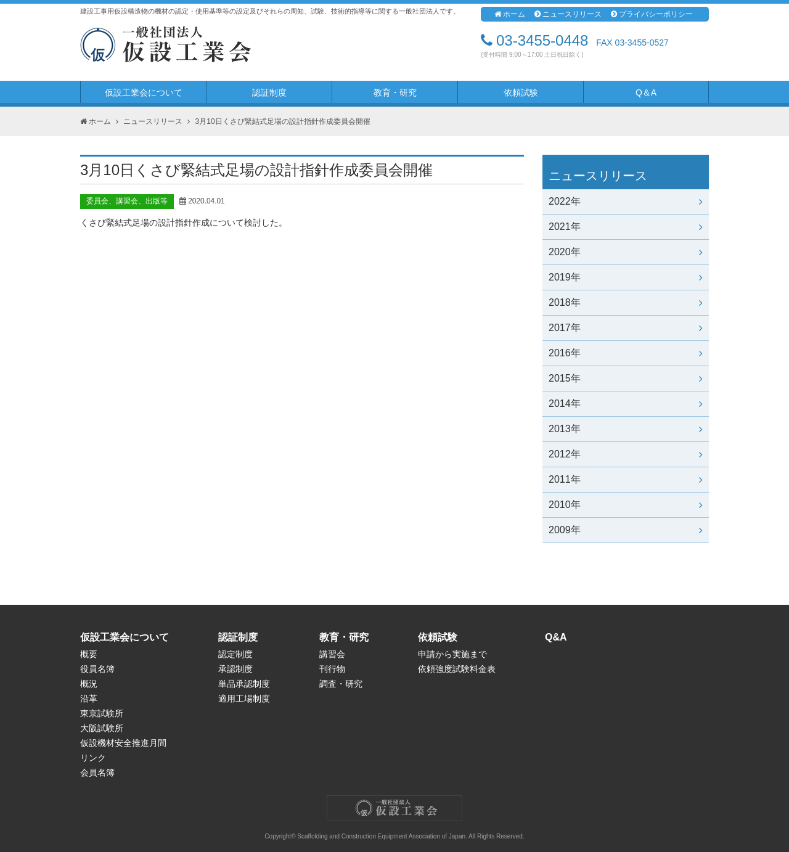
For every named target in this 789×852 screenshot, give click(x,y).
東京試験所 (101, 713)
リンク (93, 758)
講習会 (332, 654)
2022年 (626, 201)
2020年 (626, 252)
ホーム (509, 14)
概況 (88, 684)
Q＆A (646, 92)
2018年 (626, 302)
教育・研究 (395, 92)
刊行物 (332, 669)
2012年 (626, 454)
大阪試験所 (101, 728)
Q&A (556, 637)
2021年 (626, 226)
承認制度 (235, 669)
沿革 (88, 698)
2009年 (626, 530)
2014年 (626, 403)
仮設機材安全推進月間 (123, 743)
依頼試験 (521, 92)
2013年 (626, 429)
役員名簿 (97, 669)
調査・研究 (340, 684)
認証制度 (269, 92)
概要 (88, 654)
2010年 (626, 504)
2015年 (626, 378)
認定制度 (235, 654)
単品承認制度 (244, 684)
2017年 (626, 327)
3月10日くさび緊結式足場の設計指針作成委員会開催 (282, 121)
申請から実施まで (452, 654)
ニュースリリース (568, 14)
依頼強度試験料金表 (457, 669)
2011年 (626, 479)
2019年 (626, 277)
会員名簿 (97, 772)
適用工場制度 (244, 698)
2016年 (626, 353)
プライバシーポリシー (652, 14)
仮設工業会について (143, 92)
